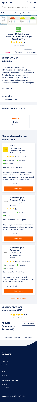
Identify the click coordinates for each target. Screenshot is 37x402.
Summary (6, 52)
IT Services (8, 13)
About (3, 371)
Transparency (5, 361)
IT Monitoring (17, 13)
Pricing (18, 52)
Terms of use (5, 365)
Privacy (4, 358)
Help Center (5, 388)
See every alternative (18, 298)
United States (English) (19, 396)
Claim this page (28, 49)
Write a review (29, 323)
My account (5, 384)
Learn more (18, 189)
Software (4, 375)
